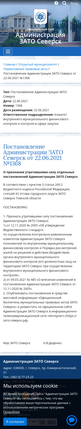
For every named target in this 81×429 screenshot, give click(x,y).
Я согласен (15, 421)
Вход (74, 3)
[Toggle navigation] (7, 51)
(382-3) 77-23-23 (22, 377)
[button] (72, 420)
